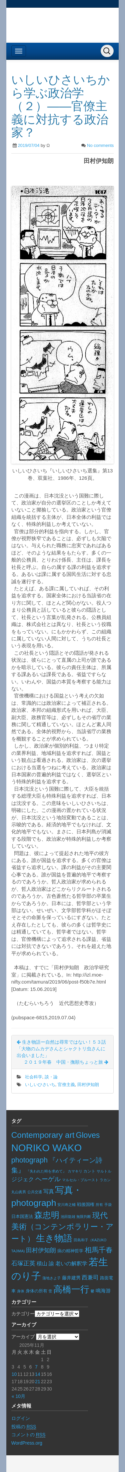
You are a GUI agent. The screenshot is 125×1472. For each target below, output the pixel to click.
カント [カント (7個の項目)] (89, 1171)
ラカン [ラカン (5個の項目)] (105, 1180)
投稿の (23, 1427)
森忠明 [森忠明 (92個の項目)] (46, 1215)
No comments (100, 145)
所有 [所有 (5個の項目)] (99, 1205)
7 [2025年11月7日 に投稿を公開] (36, 1367)
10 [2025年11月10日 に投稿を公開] (14, 1374)
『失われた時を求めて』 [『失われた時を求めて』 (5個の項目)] (46, 1171)
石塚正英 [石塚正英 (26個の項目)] (23, 1263)
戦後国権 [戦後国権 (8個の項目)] (85, 1204)
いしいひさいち (40, 1084)
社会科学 (33, 1076)
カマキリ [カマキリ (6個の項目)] (75, 1171)
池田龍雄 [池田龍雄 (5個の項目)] (68, 1217)
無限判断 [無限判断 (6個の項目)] (83, 1217)
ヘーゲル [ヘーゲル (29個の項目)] (48, 1179)
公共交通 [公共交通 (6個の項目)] (34, 1192)
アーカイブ (23, 1336)
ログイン (20, 1418)
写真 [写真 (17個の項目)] (48, 1191)
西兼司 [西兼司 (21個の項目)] (90, 1277)
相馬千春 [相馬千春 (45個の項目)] (99, 1250)
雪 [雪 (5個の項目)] (50, 1291)
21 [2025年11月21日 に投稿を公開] (37, 1381)
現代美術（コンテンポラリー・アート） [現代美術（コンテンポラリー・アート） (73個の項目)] (62, 1227)
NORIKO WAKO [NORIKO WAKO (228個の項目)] (46, 1147)
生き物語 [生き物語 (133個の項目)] (54, 1238)
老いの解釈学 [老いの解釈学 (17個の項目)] (71, 1263)
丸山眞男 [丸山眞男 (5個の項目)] (18, 1192)
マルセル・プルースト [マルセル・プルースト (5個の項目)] (80, 1180)
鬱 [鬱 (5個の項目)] (92, 1291)
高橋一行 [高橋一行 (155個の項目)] (71, 1289)
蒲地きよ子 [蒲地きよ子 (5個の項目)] (51, 1278)
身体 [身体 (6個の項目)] (20, 1291)
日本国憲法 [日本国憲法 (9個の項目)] (22, 1216)
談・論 (51, 1076)
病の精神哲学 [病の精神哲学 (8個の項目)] (70, 1251)
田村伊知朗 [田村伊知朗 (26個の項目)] (41, 1250)
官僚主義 (66, 1084)
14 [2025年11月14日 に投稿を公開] (37, 1374)
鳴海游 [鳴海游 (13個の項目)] (103, 1290)
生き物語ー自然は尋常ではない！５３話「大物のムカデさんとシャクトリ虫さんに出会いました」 (61, 1048)
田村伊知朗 (88, 1084)
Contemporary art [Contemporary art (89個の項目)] (43, 1134)
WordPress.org (26, 1443)
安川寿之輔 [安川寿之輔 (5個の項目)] (66, 1205)
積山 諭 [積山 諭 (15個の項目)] (45, 1263)
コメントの (28, 1435)
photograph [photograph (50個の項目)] (29, 1160)
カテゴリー (23, 1313)
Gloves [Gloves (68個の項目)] (88, 1135)
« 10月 (18, 1396)
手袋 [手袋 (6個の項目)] (108, 1205)
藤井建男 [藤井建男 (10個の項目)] (71, 1277)
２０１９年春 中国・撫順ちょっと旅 (66, 1062)
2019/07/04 (28, 145)
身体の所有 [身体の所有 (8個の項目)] (36, 1291)
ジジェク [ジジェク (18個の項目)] (22, 1179)
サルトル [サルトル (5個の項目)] (104, 1171)
